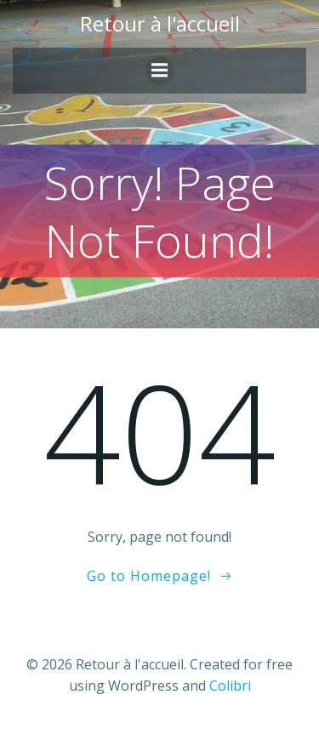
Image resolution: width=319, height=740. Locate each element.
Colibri (230, 685)
